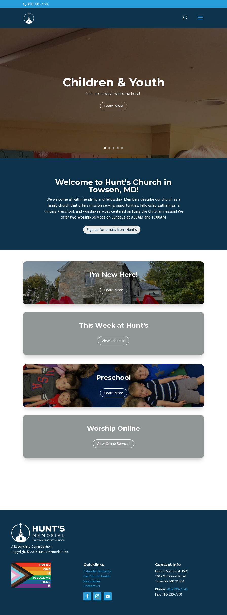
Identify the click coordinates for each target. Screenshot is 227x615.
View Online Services (113, 443)
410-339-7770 (177, 589)
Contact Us (91, 586)
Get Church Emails (97, 576)
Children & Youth (114, 83)
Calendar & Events (97, 571)
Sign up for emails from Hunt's (112, 229)
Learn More (113, 107)
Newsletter (91, 581)
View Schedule (113, 340)
